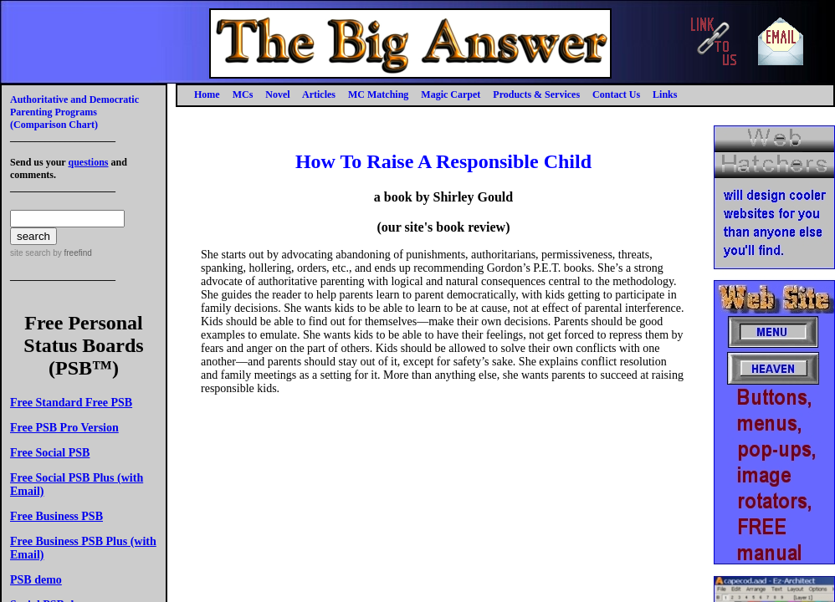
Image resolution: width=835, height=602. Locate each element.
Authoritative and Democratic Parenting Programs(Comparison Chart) (74, 112)
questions (88, 162)
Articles (319, 94)
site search (30, 253)
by (70, 253)
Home (207, 94)
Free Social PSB (50, 452)
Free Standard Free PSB (71, 402)
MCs (243, 94)
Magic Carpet (450, 94)
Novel (277, 94)
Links (665, 94)
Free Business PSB (56, 516)
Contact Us (616, 94)
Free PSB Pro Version (64, 427)
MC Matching (378, 94)
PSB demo (36, 580)
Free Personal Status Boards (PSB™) (83, 345)
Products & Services (536, 94)
